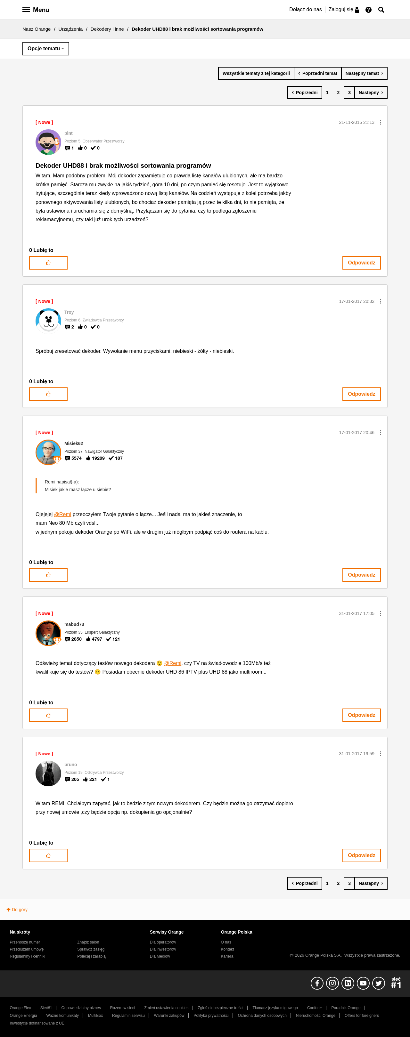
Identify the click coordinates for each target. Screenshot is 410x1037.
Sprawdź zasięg (90, 949)
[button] (380, 122)
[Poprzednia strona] (304, 92)
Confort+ (314, 1008)
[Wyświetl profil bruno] (70, 764)
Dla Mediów (160, 956)
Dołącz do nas (305, 9)
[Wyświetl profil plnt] (68, 133)
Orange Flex (20, 1008)
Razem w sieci (122, 1008)
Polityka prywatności (211, 1015)
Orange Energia (23, 1015)
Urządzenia (71, 29)
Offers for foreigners (362, 1015)
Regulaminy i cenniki (27, 956)
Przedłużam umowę (27, 949)
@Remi (62, 514)
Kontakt (227, 949)
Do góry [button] (20, 909)
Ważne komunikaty (62, 1015)
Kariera (227, 956)
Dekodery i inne (107, 29)
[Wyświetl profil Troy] (69, 312)
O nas (226, 942)
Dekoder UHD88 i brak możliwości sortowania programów (123, 165)
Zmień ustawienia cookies (166, 1008)
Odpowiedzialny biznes (81, 1008)
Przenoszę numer (25, 942)
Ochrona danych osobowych (262, 1015)
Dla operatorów (163, 942)
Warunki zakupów (169, 1015)
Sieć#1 (46, 1008)
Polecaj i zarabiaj (91, 956)
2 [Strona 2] (338, 92)
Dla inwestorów (163, 949)
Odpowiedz (361, 262)
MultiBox (95, 1015)
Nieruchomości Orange (315, 1015)
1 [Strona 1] (327, 92)
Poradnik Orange (345, 1008)
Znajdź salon (88, 942)
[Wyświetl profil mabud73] (74, 624)
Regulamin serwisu (128, 1015)
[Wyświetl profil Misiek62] (73, 443)
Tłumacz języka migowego (275, 1008)
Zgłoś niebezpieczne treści (220, 1008)
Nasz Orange (36, 29)
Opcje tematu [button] (44, 48)
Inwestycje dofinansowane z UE (37, 1023)
